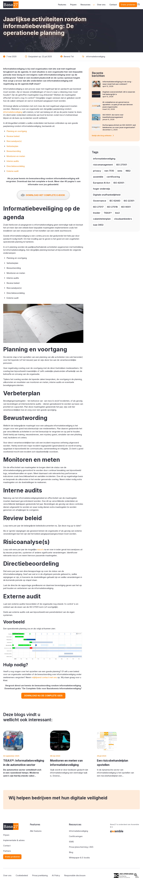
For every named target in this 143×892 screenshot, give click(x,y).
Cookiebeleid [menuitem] (22, 875)
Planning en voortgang (17, 131)
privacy (97, 170)
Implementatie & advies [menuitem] (14, 840)
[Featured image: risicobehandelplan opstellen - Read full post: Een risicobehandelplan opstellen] (107, 741)
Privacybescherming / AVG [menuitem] (81, 847)
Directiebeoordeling (16, 166)
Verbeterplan (12, 146)
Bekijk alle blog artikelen (103, 135)
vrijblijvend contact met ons (44, 677)
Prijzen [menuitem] (73, 4)
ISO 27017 (98, 206)
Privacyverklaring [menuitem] (40, 875)
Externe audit (13, 171)
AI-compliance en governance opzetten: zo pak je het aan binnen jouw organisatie (118, 104)
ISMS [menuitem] (71, 841)
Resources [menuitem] (85, 4)
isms (119, 170)
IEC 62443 (115, 200)
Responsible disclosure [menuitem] (74, 875)
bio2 (117, 212)
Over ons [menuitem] (101, 4)
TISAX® (108, 212)
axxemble (98, 176)
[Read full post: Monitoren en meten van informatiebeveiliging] (60, 741)
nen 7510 (109, 170)
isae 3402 (98, 224)
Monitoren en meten (16, 156)
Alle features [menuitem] (36, 831)
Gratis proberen (128, 4)
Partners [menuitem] (7, 851)
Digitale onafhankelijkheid (106, 194)
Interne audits (13, 161)
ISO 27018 (112, 206)
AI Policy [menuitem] (56, 875)
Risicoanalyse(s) (14, 141)
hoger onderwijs (101, 188)
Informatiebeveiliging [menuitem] (78, 831)
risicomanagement (103, 164)
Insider (96, 212)
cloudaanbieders (123, 218)
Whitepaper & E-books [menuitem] (79, 857)
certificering (113, 176)
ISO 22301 (129, 200)
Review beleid (13, 136)
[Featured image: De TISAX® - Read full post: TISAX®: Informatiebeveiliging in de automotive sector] (13, 741)
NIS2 (128, 170)
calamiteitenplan (102, 218)
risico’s (40, 549)
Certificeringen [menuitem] (76, 836)
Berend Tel (69, 56)
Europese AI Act (101, 182)
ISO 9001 (126, 206)
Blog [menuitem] (71, 852)
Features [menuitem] (62, 4)
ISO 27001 (121, 164)
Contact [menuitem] (113, 4)
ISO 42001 (118, 182)
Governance (99, 200)
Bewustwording (14, 151)
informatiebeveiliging (95, 56)
